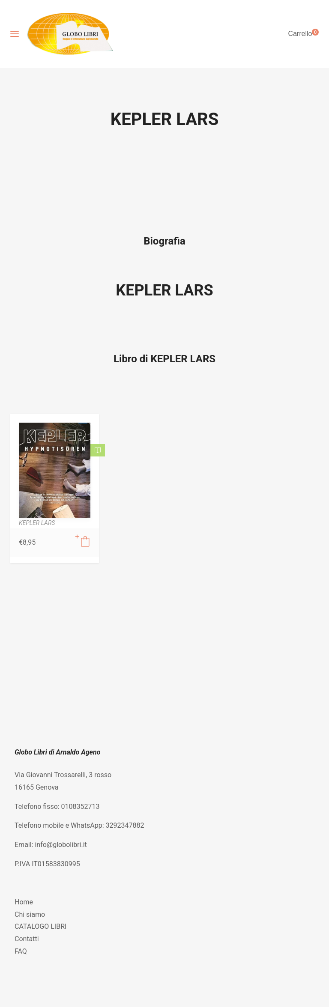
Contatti (27, 939)
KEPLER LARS (164, 290)
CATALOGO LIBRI (40, 926)
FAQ (21, 951)
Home (24, 902)
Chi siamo (30, 914)
